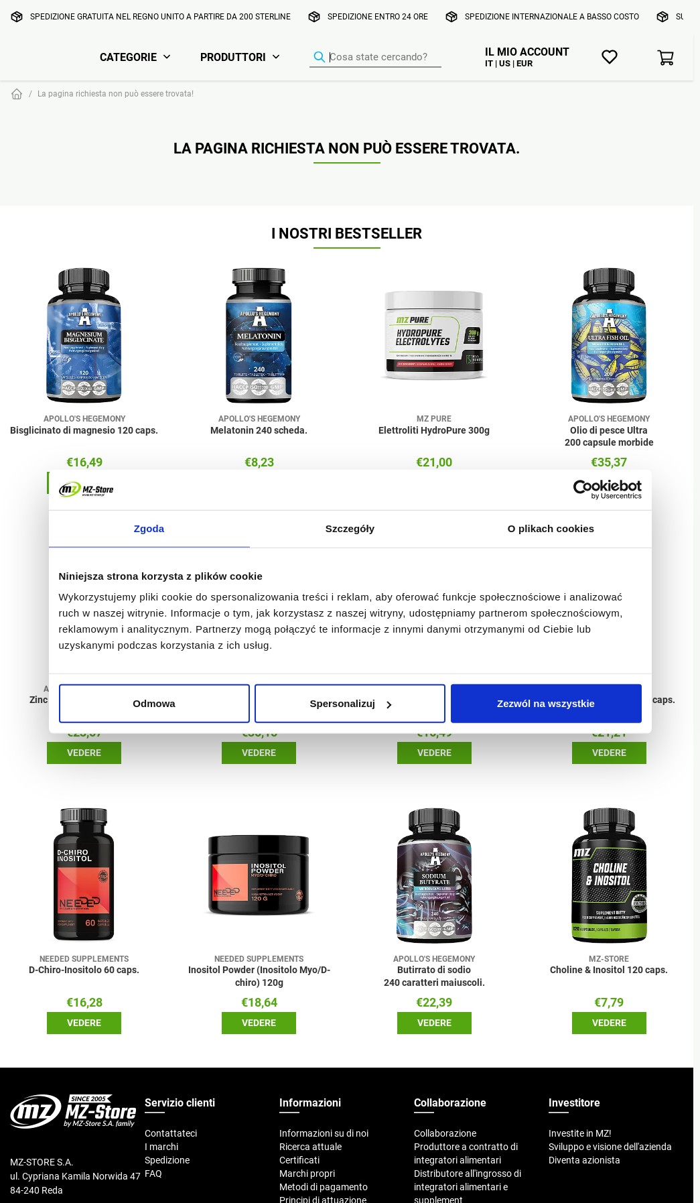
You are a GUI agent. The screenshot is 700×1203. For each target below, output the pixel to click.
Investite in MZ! (580, 1133)
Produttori (233, 57)
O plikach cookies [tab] (551, 527)
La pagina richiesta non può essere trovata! (116, 93)
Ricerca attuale (310, 1146)
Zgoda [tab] (149, 527)
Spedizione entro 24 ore (378, 16)
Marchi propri (307, 1173)
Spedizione (167, 1160)
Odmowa (154, 703)
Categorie (128, 57)
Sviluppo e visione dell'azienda (610, 1146)
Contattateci (171, 1133)
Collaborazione (445, 1133)
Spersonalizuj (350, 703)
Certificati (299, 1160)
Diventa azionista (584, 1160)
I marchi (161, 1146)
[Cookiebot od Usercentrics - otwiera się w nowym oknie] (583, 489)
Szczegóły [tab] (350, 527)
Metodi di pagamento (323, 1187)
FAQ (153, 1173)
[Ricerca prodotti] (375, 58)
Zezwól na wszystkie (546, 703)
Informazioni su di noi (323, 1133)
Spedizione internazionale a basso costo (552, 16)
